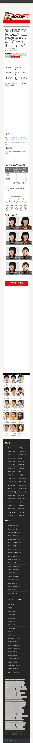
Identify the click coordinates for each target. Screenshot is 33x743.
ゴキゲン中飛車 (16, 690)
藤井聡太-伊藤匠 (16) (13, 525)
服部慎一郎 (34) (12, 481)
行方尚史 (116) (22, 502)
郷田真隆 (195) (11, 502)
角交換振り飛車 (16, 723)
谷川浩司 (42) (11, 498)
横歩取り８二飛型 (19, 710)
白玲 (20, 409)
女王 (14, 421)
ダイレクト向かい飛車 (11, 692)
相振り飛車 (13, 713)
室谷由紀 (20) (11, 635)
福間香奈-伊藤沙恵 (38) (14, 652)
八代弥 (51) (22, 512)
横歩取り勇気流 (9, 708)
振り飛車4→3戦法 (10, 704)
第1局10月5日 (14, 170)
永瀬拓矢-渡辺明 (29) (13, 569)
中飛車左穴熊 (9, 696)
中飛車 (18, 694)
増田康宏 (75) (11, 458)
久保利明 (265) (11, 505)
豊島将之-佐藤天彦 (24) (14, 556)
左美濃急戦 (17, 702)
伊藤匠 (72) (21, 448)
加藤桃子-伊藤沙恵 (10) (14, 672)
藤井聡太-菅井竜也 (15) (14, 539)
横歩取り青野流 (18, 708)
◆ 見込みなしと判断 (10, 685)
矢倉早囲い (18, 717)
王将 (7, 409)
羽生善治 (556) (22, 485)
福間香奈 (14, 53)
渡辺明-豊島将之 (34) (13, 576)
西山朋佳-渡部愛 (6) (13, 668)
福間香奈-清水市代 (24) (14, 641)
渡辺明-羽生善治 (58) (13, 590)
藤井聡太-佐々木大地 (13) (14, 552)
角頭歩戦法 (8, 725)
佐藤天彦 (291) (22, 451)
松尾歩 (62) (21, 508)
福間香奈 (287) (11, 604)
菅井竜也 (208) (11, 468)
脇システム (20, 719)
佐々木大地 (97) (12, 515)
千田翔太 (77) (21, 461)
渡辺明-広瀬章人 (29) (13, 583)
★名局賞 (18, 689)
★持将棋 (24, 689)
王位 (20, 384)
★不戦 (23, 687)
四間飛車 (14, 700)
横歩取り (22, 706)
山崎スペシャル (9, 702)
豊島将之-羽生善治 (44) (14, 562)
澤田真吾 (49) (11, 471)
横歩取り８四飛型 (19, 711)
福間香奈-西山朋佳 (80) (14, 638)
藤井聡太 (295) (11, 448)
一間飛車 (8, 694)
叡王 (20, 396)
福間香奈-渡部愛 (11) (13, 655)
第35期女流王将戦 (9, 55)
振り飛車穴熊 (18, 704)
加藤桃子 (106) (11, 625)
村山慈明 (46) (11, 508)
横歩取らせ (16, 706)
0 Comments (15, 57)
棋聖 (14, 409)
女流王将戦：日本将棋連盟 (18, 137)
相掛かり (19, 713)
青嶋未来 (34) (22, 481)
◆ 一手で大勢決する (10, 679)
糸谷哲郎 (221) (21, 465)
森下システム (9, 706)
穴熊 (15, 719)
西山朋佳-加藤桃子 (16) (14, 662)
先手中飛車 (23, 696)
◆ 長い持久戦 (20, 685)
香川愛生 (17, 55)
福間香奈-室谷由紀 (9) (13, 658)
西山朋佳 (20, 410)
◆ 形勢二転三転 (19, 681)
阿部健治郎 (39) (12, 512)
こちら (14, 735)
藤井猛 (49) (21, 505)
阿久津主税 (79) (12, 492)
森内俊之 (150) (11, 485)
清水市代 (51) (11, 611)
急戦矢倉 (23, 702)
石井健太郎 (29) (12, 478)
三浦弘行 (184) (11, 488)
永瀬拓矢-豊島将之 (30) (14, 566)
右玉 (20, 698)
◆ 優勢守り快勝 (20, 679)
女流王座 (20, 421)
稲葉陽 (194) (22, 468)
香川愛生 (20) (11, 618)
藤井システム (14, 721)
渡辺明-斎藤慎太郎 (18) (14, 586)
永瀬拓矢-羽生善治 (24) (14, 573)
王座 (7, 396)
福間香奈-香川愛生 (22, 53)
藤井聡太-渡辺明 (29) (13, 535)
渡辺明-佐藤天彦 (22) (13, 579)
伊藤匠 (20, 398)
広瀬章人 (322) (21, 471)
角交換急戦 (8, 723)
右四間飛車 (15, 698)
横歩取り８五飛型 (10, 711)
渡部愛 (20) (11, 631)
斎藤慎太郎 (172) (12, 475)
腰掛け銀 (8, 721)
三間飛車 (23, 55)
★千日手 (8, 689)
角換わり (23, 723)
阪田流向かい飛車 (20, 725)
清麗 (7, 421)
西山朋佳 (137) (11, 608)
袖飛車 (20, 721)
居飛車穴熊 (8, 57)
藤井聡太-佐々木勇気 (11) (14, 542)
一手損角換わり (20, 692)
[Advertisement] (18, 98)
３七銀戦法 (19, 727)
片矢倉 (7, 713)
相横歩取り (15, 715)
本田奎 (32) (22, 515)
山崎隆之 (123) (22, 488)
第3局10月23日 (23, 170)
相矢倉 (20, 715)
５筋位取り (21, 729)
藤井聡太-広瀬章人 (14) (14, 546)
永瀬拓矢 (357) (11, 451)
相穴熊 (25, 715)
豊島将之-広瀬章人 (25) (14, 559)
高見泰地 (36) (22, 478)
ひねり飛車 (8, 690)
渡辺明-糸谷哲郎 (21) (13, 593)
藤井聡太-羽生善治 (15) (14, 549)
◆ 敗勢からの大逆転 (10, 683)
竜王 (7, 384)
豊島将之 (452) (21, 458)
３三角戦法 (8, 729)
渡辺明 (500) (11, 454)
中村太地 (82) (11, 461)
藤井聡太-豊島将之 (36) (14, 529)
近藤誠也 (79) (11, 465)
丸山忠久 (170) (23, 492)
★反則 (13, 689)
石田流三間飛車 (9, 719)
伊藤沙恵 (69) (11, 628)
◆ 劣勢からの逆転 (10, 681)
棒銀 (24, 704)
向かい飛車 (8, 700)
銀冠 (14, 725)
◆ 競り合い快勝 (20, 683)
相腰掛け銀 (8, 717)
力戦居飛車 (8, 698)
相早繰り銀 (8, 715)
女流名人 (7, 433)
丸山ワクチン (16, 696)
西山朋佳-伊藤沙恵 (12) (14, 665)
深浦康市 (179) (21, 498)
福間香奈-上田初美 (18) (14, 645)
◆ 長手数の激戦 (9, 687)
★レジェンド (18, 687)
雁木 (15, 727)
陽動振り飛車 (9, 727)
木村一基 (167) (21, 495)
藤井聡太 (6, 386)
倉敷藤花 (20, 433)
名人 (14, 384)
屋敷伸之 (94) (11, 495)
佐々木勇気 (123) (21, 454)
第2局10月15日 (19, 170)
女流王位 (14, 433)
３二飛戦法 (15, 729)
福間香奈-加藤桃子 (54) (14, 648)
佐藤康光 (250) (23, 475)
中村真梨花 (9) (11, 621)
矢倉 (14, 717)
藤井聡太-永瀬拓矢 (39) (14, 532)
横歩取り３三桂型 (10, 710)
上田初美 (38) (11, 614)
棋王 (14, 396)
